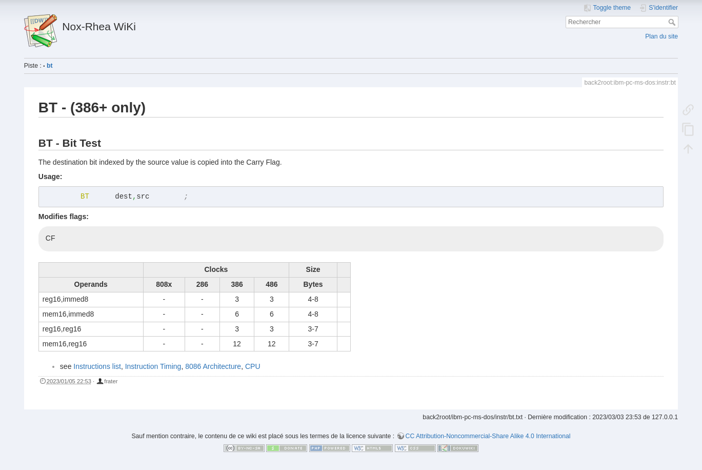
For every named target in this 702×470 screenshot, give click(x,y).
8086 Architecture (213, 366)
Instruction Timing (153, 366)
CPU (252, 366)
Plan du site (661, 36)
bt (50, 65)
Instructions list (97, 366)
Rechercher (673, 22)
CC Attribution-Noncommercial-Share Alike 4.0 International (488, 436)
